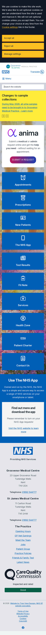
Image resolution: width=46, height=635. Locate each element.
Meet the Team (23, 540)
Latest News (23, 562)
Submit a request (23, 159)
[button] (3, 116)
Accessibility (23, 616)
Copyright (23, 621)
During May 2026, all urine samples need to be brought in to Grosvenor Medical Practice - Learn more (19, 107)
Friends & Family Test (23, 557)
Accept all (9, 38)
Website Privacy (23, 614)
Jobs (23, 544)
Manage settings (12, 54)
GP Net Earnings (23, 535)
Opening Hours (23, 531)
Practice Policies (23, 553)
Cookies (23, 618)
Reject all (8, 46)
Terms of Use (23, 611)
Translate (37, 72)
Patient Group (23, 549)
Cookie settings (10, 27)
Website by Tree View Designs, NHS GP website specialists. (26, 604)
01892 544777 (29, 492)
